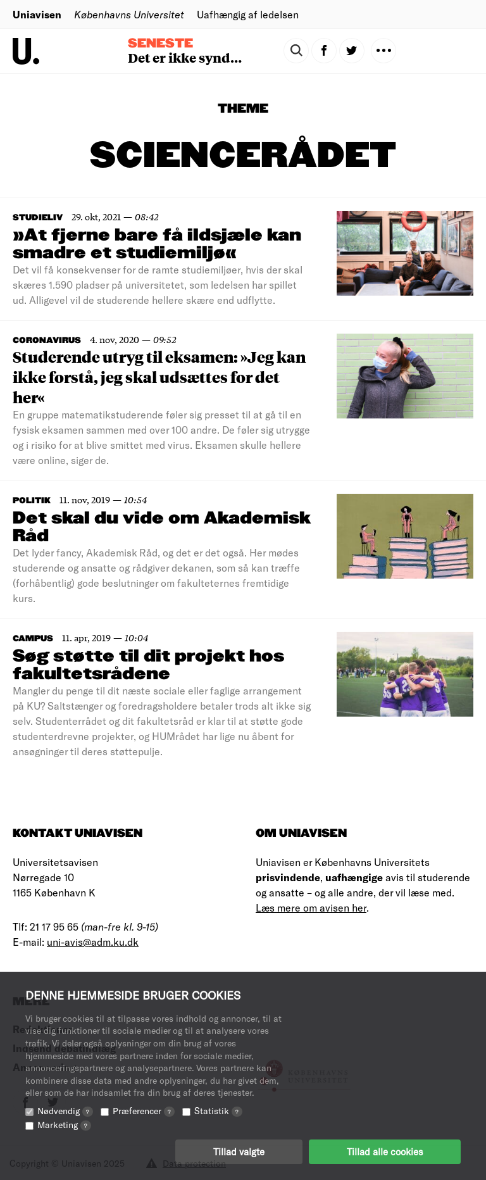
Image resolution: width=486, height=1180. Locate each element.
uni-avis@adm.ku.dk (93, 942)
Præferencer (144, 1110)
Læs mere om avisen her (311, 907)
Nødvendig (65, 1110)
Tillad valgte (239, 1151)
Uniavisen (37, 14)
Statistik (218, 1110)
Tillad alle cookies (385, 1151)
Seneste (160, 44)
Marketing (64, 1124)
